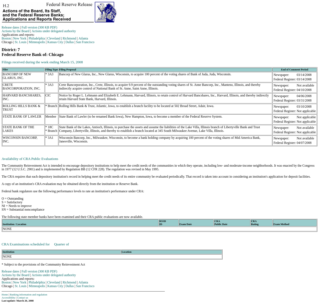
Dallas (70, 42)
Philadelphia (37, 38)
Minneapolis (37, 42)
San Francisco (85, 42)
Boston (6, 38)
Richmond (69, 38)
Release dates (10, 27)
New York (19, 38)
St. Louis (21, 42)
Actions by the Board (15, 31)
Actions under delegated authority (54, 31)
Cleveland (53, 38)
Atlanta (83, 38)
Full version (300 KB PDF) (39, 27)
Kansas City (55, 42)
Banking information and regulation (28, 294)
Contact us (22, 297)
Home (5, 294)
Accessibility (8, 297)
